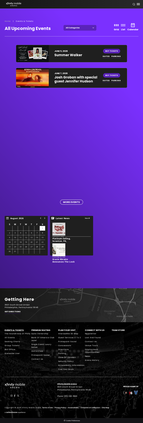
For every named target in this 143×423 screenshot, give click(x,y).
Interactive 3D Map (68, 333)
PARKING (116, 56)
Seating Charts (12, 341)
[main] (71, 148)
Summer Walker (68, 55)
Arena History (92, 360)
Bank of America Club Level (42, 339)
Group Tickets (12, 345)
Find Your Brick (66, 369)
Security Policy (66, 361)
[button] (40, 218)
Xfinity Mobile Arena (13, 4)
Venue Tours (91, 345)
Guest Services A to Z (69, 337)
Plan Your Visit (67, 330)
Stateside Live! (12, 353)
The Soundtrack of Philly (18, 333)
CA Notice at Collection (90, 407)
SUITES (106, 56)
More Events (71, 202)
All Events (10, 337)
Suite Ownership (39, 333)
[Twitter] (18, 396)
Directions (63, 349)
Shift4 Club (37, 351)
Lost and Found (93, 337)
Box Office (10, 349)
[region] (26, 235)
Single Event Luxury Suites (41, 346)
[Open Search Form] (134, 4)
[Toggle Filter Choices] (80, 28)
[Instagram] (11, 396)
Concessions (64, 345)
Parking (62, 353)
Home (8, 21)
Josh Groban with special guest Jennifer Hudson (75, 79)
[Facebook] (14, 396)
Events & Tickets (14, 330)
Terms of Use (47, 407)
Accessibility (73, 407)
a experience (15, 412)
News (87, 356)
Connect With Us (94, 330)
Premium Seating (40, 330)
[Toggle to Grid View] (116, 27)
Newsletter (91, 333)
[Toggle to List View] (123, 27)
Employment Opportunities (92, 351)
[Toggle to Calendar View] (132, 27)
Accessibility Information (71, 365)
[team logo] (125, 393)
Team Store (118, 330)
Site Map (105, 407)
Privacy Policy (60, 407)
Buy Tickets (112, 51)
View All (87, 218)
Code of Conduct (67, 357)
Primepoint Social (40, 355)
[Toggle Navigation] (138, 4)
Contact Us (37, 359)
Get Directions (13, 312)
